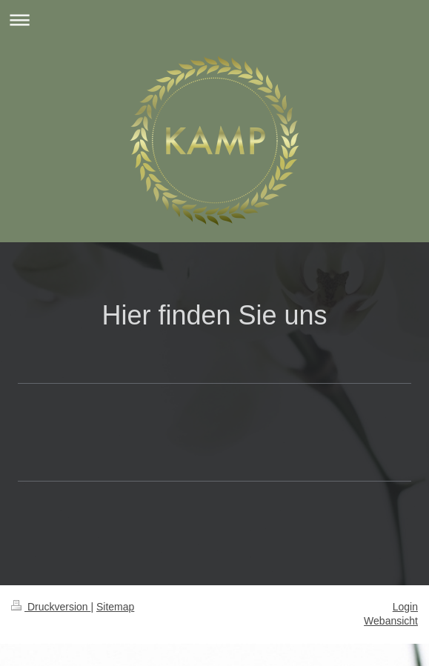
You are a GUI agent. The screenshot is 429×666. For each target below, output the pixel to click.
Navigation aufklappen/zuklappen (214, 20)
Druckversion (50, 607)
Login (405, 607)
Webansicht (391, 621)
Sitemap (115, 607)
